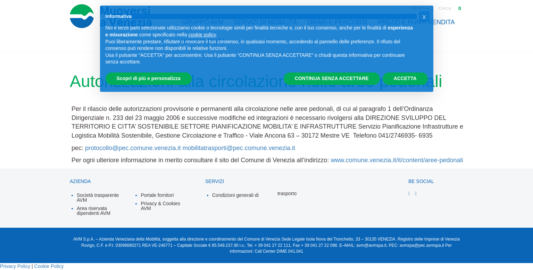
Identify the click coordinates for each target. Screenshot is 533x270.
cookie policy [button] (202, 34)
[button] (424, 16)
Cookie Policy (49, 266)
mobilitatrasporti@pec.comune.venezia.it (238, 148)
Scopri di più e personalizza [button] (149, 78)
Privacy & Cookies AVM (160, 206)
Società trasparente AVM (98, 197)
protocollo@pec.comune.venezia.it (133, 148)
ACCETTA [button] (405, 78)
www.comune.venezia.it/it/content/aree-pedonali (397, 160)
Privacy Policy (15, 266)
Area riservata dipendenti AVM (93, 211)
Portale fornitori (157, 195)
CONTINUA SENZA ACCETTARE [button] (332, 78)
